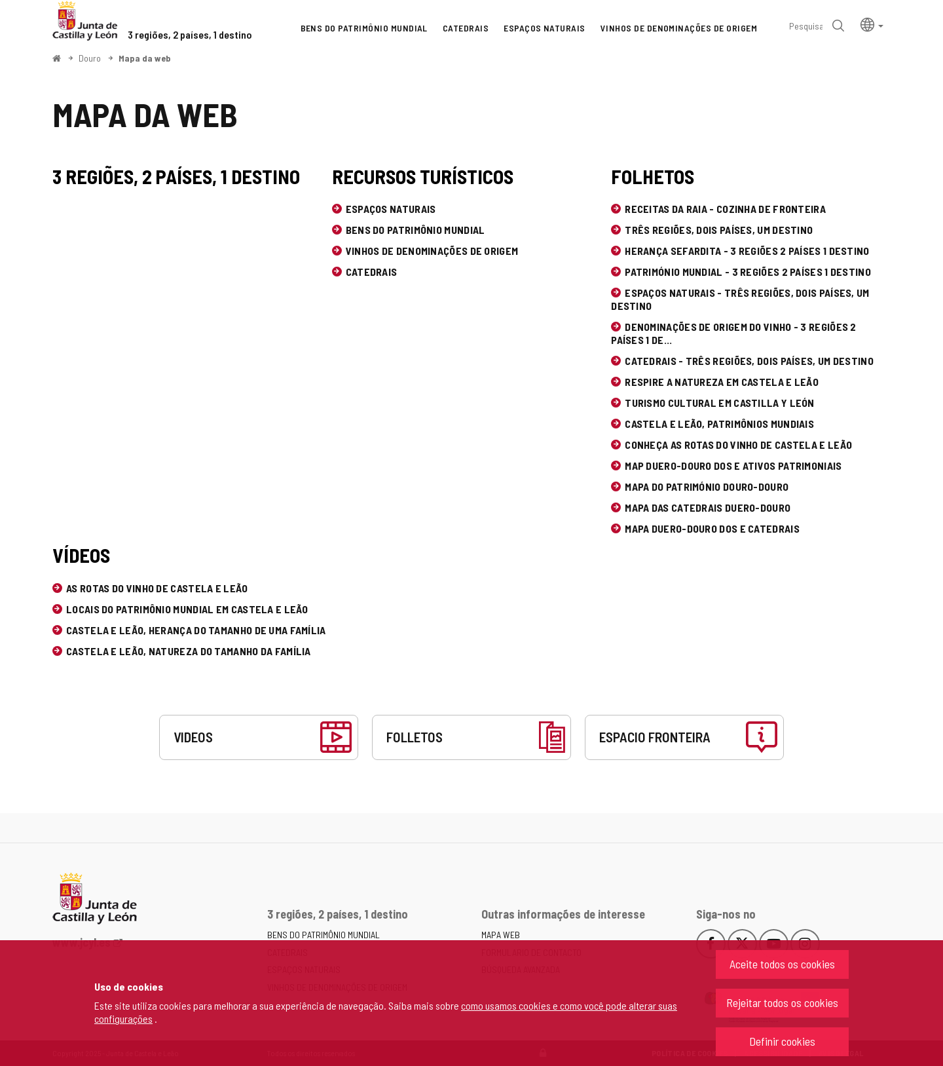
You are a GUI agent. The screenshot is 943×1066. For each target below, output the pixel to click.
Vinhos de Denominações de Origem (432, 250)
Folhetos (652, 176)
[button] (871, 24)
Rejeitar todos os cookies (782, 1002)
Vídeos (81, 555)
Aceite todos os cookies (782, 964)
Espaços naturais (391, 208)
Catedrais (372, 271)
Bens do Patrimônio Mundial (415, 229)
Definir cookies (782, 1041)
